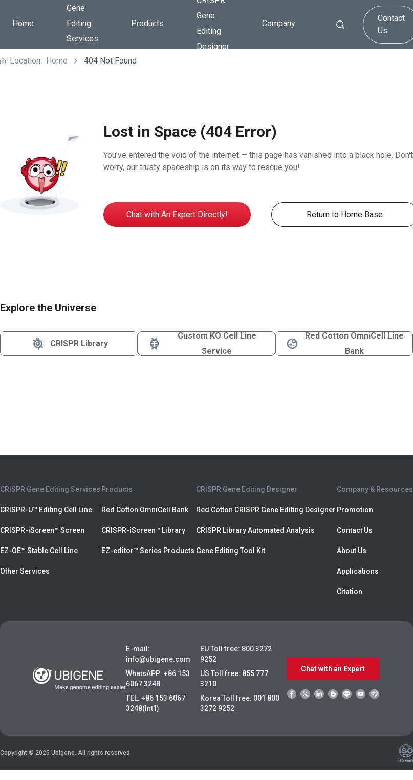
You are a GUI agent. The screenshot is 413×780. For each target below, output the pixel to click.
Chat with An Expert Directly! (177, 214)
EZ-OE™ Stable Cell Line (39, 550)
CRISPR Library (69, 343)
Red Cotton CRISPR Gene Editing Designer (266, 509)
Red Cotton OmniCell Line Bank (344, 343)
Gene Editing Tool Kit (230, 550)
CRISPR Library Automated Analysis (255, 530)
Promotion (355, 509)
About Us (351, 550)
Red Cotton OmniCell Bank (144, 509)
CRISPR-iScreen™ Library (143, 530)
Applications (358, 571)
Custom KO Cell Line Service (201, 343)
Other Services (25, 571)
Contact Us (355, 530)
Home (23, 23)
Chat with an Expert (333, 669)
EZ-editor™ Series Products (147, 550)
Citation (349, 591)
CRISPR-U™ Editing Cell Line (46, 509)
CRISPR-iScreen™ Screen (42, 530)
